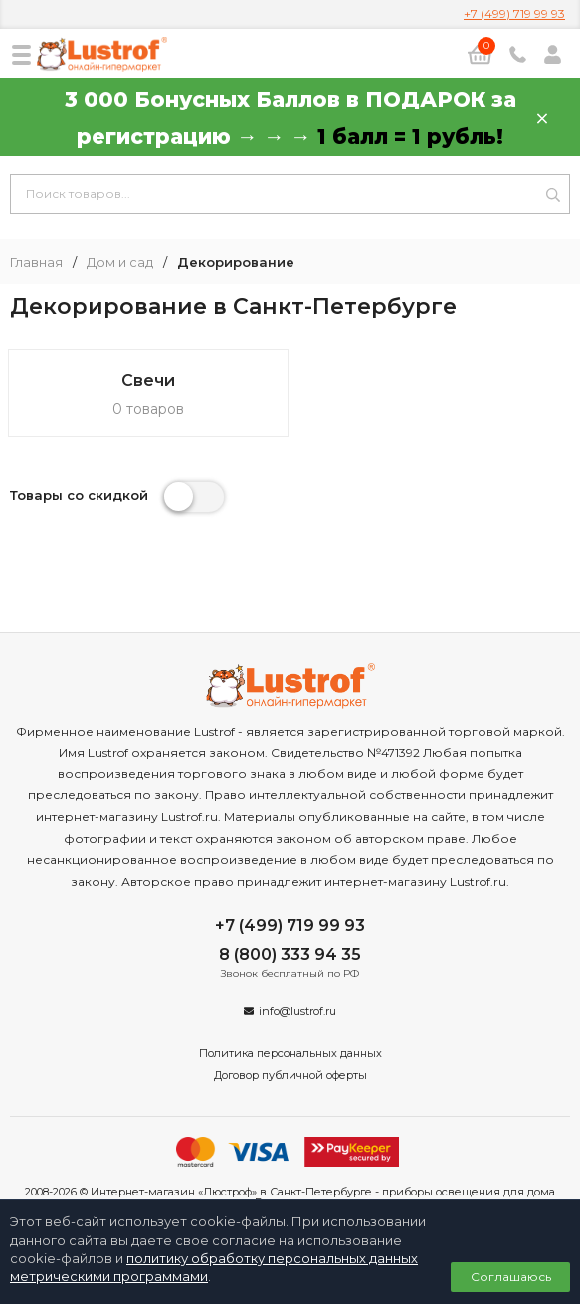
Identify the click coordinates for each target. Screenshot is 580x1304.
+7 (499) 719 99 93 (514, 13)
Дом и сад (120, 262)
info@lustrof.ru (297, 1011)
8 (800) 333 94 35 (290, 954)
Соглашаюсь (511, 1276)
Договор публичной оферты (290, 1075)
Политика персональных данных (290, 1053)
